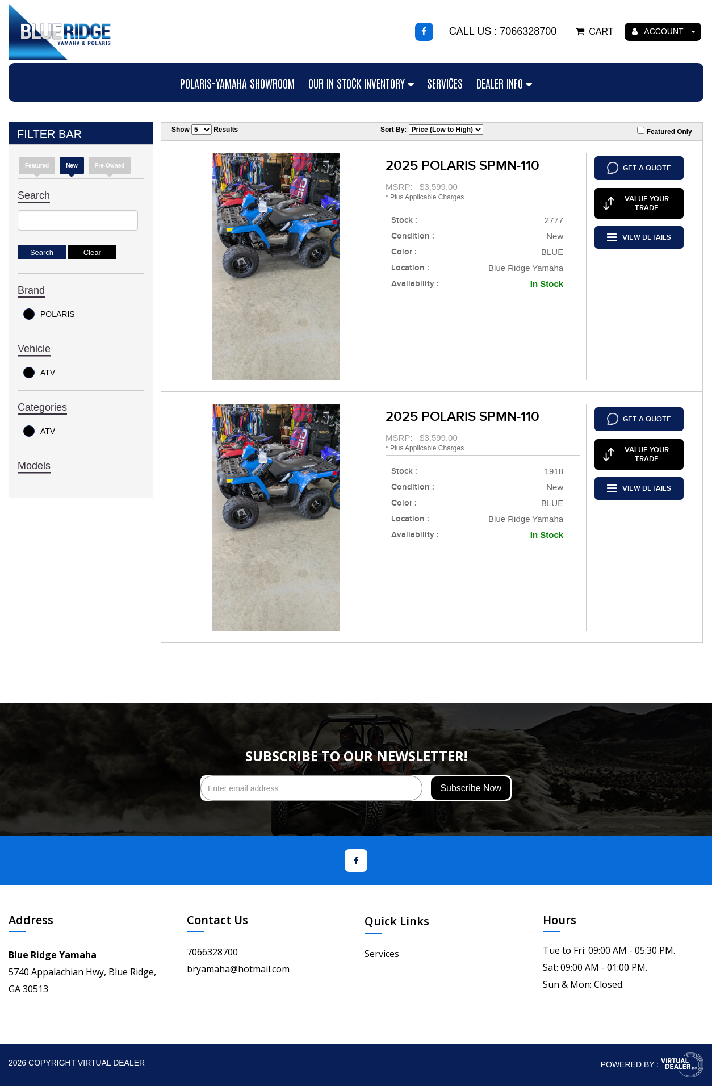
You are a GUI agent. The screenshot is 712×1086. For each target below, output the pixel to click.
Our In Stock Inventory (361, 83)
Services (445, 83)
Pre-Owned (110, 165)
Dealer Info (504, 83)
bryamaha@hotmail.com (238, 969)
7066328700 (212, 952)
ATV (39, 372)
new (72, 165)
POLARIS (49, 314)
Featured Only (664, 131)
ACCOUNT (664, 31)
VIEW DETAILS (639, 233)
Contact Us (217, 920)
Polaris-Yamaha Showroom (237, 83)
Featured (37, 165)
